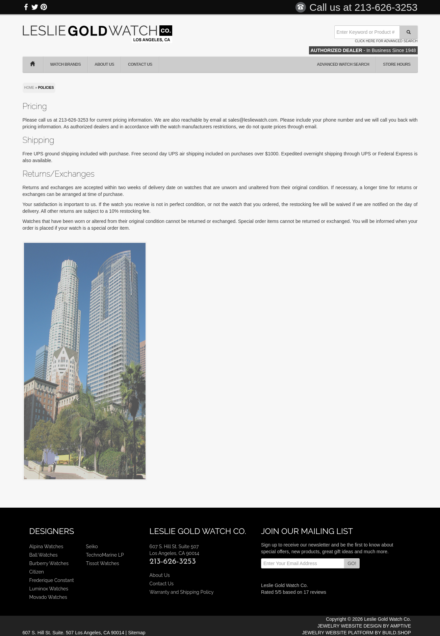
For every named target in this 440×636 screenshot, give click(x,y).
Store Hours (396, 64)
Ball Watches (43, 555)
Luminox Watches (49, 588)
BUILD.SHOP (396, 632)
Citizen (36, 572)
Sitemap (136, 632)
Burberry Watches (49, 563)
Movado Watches (48, 597)
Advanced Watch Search (343, 64)
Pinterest (43, 7)
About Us (104, 64)
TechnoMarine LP (105, 555)
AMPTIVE (400, 626)
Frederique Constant (51, 580)
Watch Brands (65, 64)
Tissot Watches (102, 563)
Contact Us (140, 64)
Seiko (92, 546)
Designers (51, 531)
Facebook (26, 7)
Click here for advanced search (386, 41)
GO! (351, 563)
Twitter (34, 7)
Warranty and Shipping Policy (182, 592)
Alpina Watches (46, 546)
